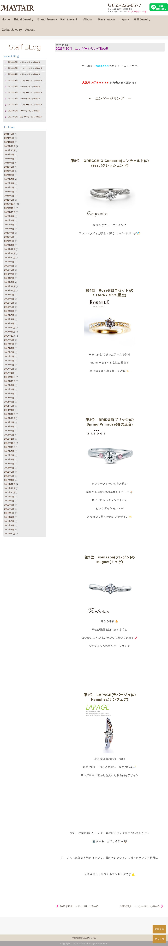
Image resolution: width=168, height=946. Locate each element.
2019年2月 (9, 282)
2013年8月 (9, 422)
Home (6, 21)
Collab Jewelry (12, 31)
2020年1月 (9, 245)
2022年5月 (9, 187)
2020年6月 (9, 229)
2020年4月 (9, 233)
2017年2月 (9, 369)
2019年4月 (9, 274)
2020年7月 (9, 224)
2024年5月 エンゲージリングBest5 (25, 68)
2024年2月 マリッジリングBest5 (24, 98)
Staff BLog (25, 47)
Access (30, 31)
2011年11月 (9, 488)
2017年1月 (9, 373)
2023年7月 (9, 163)
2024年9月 (9, 134)
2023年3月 (9, 171)
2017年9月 (9, 340)
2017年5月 (9, 356)
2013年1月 (9, 439)
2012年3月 (9, 472)
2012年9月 (9, 451)
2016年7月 (9, 393)
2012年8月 (9, 455)
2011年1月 (9, 529)
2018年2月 (9, 319)
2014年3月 (9, 406)
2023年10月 (9, 150)
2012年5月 (9, 463)
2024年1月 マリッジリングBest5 (24, 111)
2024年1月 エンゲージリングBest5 (25, 117)
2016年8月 (9, 389)
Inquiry (124, 21)
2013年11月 (9, 418)
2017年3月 (9, 365)
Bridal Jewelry (23, 21)
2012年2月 (9, 476)
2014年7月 (9, 402)
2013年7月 (9, 426)
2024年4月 (9, 142)
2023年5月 (9, 167)
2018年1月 (9, 323)
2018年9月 (9, 294)
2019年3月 (9, 278)
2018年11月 (9, 290)
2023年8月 (9, 158)
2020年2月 (9, 241)
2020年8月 (9, 220)
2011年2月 (9, 525)
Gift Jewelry (142, 21)
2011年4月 (9, 517)
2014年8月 (9, 397)
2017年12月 (9, 327)
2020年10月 (9, 212)
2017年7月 (9, 348)
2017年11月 (9, 332)
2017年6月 (9, 352)
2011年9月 (9, 496)
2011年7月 (9, 505)
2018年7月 (9, 299)
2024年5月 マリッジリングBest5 (24, 62)
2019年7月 (9, 266)
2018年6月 (9, 303)
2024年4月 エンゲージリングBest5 (25, 80)
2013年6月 (9, 430)
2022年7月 (9, 183)
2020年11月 (9, 208)
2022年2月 (9, 200)
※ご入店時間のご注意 (137, 11)
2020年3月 (9, 237)
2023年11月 (9, 146)
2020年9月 (9, 216)
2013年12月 (9, 414)
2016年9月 (9, 385)
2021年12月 (9, 204)
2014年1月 (9, 410)
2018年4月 (9, 311)
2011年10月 (9, 492)
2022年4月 (9, 191)
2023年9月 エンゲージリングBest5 (139, 906)
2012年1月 (9, 480)
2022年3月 (9, 196)
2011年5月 (9, 513)
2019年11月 (9, 253)
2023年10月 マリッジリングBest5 (79, 906)
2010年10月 (9, 534)
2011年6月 (9, 509)
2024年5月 (9, 138)
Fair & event (68, 21)
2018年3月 (9, 315)
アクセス (159, 939)
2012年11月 (9, 443)
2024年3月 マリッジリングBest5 (24, 86)
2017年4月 (9, 360)
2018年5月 (9, 307)
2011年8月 (9, 501)
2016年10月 (9, 381)
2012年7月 (9, 459)
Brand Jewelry (47, 21)
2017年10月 (9, 336)
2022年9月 (9, 179)
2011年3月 (9, 521)
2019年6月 (9, 270)
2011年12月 (9, 484)
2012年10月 (9, 447)
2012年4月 (9, 468)
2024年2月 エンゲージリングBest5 (25, 104)
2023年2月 (9, 175)
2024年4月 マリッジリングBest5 (24, 74)
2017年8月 (9, 344)
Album (87, 21)
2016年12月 (9, 377)
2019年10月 (9, 257)
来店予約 (159, 929)
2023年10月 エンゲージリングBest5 (82, 48)
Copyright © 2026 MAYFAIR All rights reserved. (84, 944)
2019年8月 (9, 261)
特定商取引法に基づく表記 (84, 938)
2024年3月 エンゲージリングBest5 (25, 92)
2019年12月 (9, 249)
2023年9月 (9, 154)
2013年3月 (9, 435)
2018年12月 (9, 286)
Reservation (106, 21)
